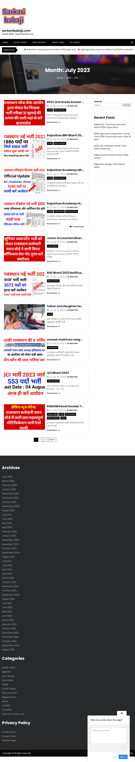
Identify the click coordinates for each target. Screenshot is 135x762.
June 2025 (7, 524)
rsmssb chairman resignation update (65, 343)
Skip (115, 757)
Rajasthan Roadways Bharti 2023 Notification (65, 171)
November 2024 (10, 549)
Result (63, 423)
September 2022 (10, 650)
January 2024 (9, 587)
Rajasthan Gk (9, 702)
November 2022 (10, 642)
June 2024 (7, 570)
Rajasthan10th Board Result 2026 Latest (111, 156)
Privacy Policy (9, 741)
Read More (53, 122)
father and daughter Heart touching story (65, 309)
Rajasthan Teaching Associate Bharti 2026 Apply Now (51, 49)
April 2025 (7, 532)
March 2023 (8, 625)
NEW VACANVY (39, 42)
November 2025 (10, 503)
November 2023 (10, 591)
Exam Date (7, 685)
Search (98, 101)
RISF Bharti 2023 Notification (65, 274)
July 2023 (6, 608)
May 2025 (7, 528)
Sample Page (9, 745)
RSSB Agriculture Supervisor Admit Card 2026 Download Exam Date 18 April (112, 136)
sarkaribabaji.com (16, 31)
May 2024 (7, 574)
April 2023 (7, 621)
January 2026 (9, 494)
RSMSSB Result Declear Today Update (65, 411)
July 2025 (7, 519)
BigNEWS (6, 677)
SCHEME (6, 710)
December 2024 (10, 545)
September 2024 (11, 557)
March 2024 (8, 583)
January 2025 (9, 541)
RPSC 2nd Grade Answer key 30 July (65, 102)
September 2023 (10, 600)
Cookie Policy (9, 737)
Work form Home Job (13, 719)
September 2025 (11, 511)
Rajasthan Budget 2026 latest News (109, 166)
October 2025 (9, 507)
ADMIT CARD (58, 42)
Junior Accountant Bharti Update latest (65, 240)
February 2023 (9, 629)
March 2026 (8, 486)
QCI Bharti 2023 (58, 377)
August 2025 (8, 515)
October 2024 (9, 553)
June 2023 (7, 612)
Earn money (8, 681)
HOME (5, 42)
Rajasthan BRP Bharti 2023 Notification (65, 136)
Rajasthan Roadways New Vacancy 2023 (65, 205)
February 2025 (9, 536)
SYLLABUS (74, 42)
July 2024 (7, 566)
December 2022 (10, 638)
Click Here (126, 105)
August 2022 (8, 654)
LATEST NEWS (20, 42)
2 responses (77, 228)
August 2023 (8, 604)
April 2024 (7, 578)
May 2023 (7, 616)
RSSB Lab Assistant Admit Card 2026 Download (110, 147)
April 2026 (7, 482)
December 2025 (10, 498)
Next (51, 445)
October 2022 (9, 646)
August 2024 (8, 562)
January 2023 (9, 633)
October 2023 (9, 595)
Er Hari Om (73, 106)
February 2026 (9, 490)
